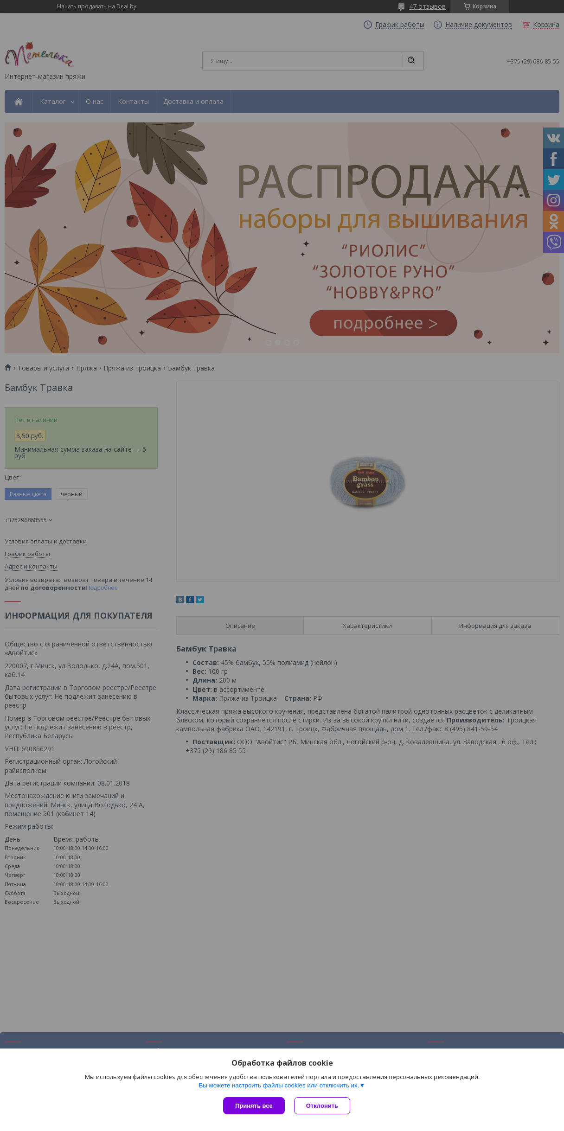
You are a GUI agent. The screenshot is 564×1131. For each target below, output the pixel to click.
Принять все (254, 1105)
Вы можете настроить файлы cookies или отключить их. (279, 1085)
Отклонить (322, 1105)
